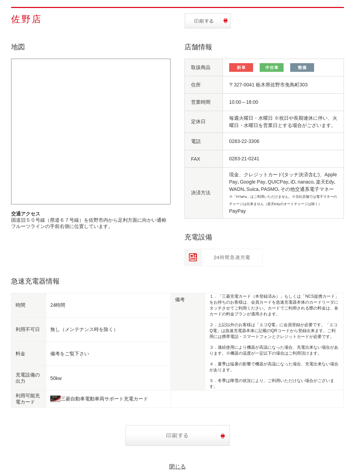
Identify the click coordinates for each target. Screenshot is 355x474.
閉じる (177, 466)
